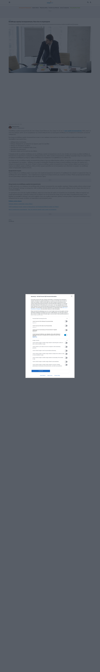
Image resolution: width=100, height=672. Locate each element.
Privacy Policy (57, 375)
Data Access (49, 375)
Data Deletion (42, 375)
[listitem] (50, 318)
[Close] (72, 296)
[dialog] (50, 336)
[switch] (65, 321)
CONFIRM (40, 370)
